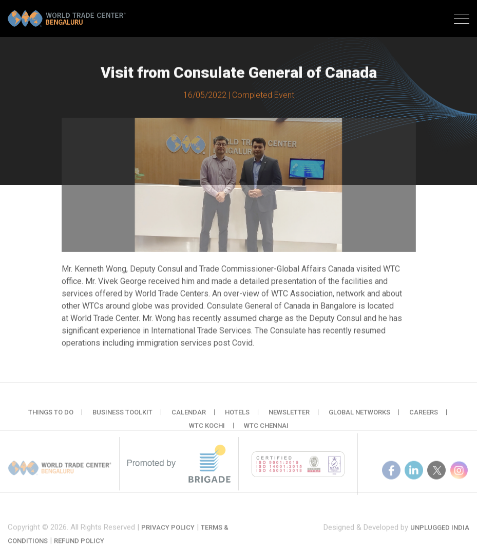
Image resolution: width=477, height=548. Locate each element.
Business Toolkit (122, 417)
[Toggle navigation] (461, 20)
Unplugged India (439, 533)
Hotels (237, 417)
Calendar (188, 417)
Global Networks (359, 417)
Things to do (50, 417)
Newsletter (289, 417)
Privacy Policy (168, 535)
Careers (423, 417)
